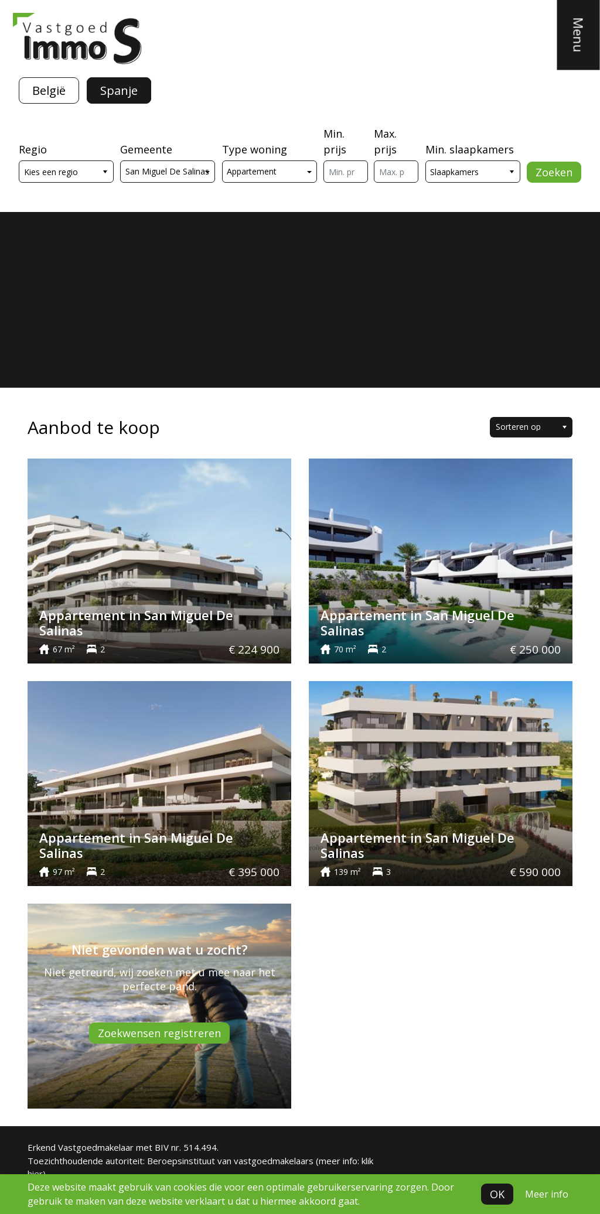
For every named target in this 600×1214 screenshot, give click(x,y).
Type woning (254, 149)
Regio (33, 149)
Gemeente (146, 149)
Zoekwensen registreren (159, 1033)
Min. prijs (334, 141)
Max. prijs (385, 141)
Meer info (546, 1194)
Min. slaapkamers (469, 149)
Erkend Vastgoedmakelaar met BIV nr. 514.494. (123, 1147)
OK (497, 1194)
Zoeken (554, 172)
